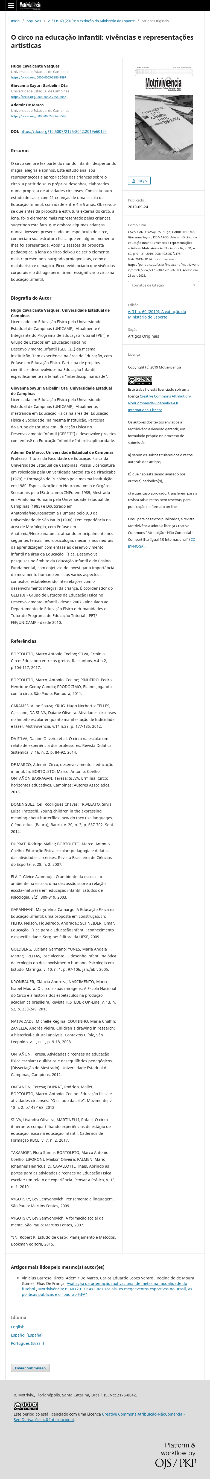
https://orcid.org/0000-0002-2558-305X (38, 97)
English (18, 1326)
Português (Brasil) (27, 1343)
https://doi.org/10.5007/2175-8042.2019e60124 (64, 131)
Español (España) (27, 1335)
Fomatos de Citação (148, 285)
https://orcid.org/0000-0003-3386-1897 (38, 77)
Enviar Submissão (30, 1368)
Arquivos (34, 20)
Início (15, 20)
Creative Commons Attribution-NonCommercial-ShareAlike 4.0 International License (159, 403)
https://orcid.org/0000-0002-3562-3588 (38, 116)
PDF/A (141, 180)
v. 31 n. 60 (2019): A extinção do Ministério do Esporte (91, 20)
